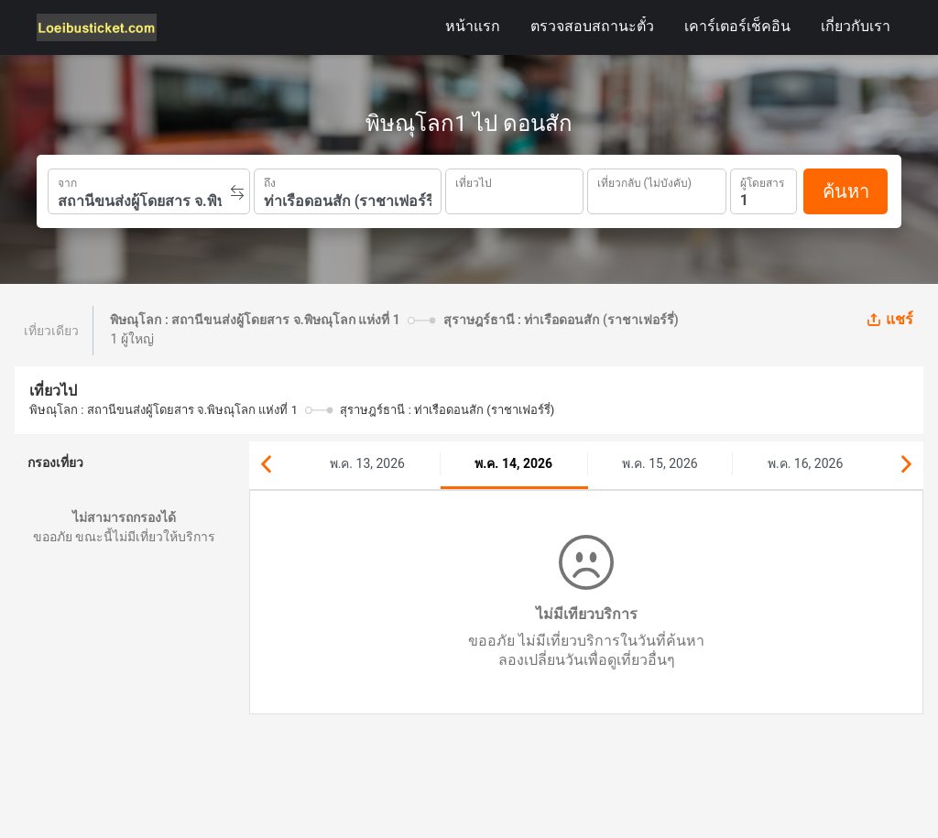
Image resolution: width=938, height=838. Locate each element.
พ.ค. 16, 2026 (805, 463)
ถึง (270, 181)
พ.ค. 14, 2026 (513, 463)
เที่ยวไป (473, 181)
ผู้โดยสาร (762, 181)
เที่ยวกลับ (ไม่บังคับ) (644, 181)
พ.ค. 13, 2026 (367, 463)
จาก (67, 181)
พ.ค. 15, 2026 (659, 463)
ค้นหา (846, 191)
